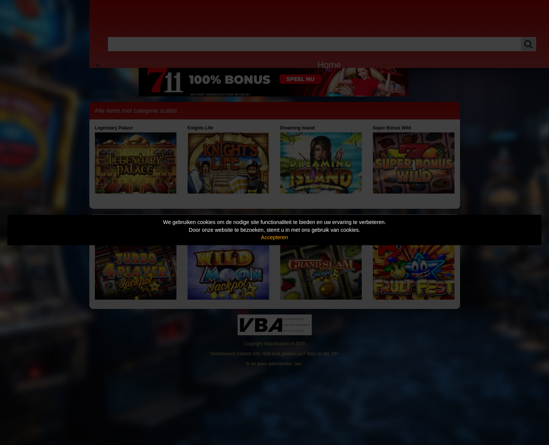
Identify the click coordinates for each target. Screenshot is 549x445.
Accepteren (274, 237)
